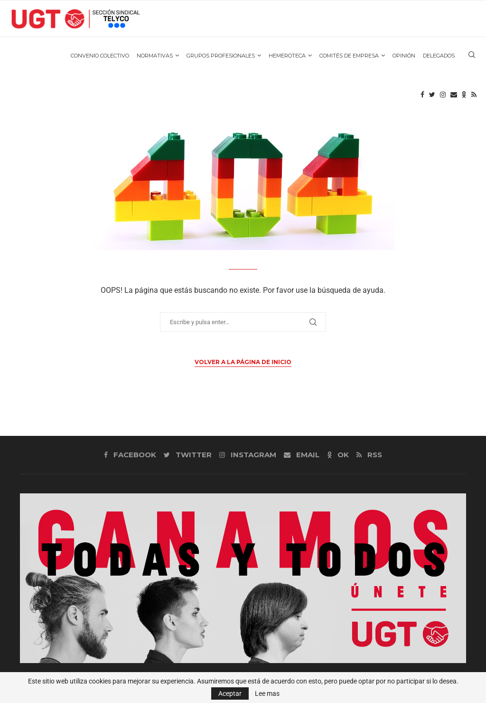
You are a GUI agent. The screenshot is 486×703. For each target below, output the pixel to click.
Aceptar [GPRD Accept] (230, 693)
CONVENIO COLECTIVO (100, 57)
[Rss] (474, 97)
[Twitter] (432, 97)
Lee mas (267, 693)
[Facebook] (422, 97)
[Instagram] (443, 97)
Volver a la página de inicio (243, 362)
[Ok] (464, 97)
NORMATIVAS (155, 57)
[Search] (472, 58)
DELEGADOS (439, 57)
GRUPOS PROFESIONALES (221, 57)
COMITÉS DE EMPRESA (349, 57)
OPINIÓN (404, 57)
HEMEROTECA (287, 57)
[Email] (453, 97)
